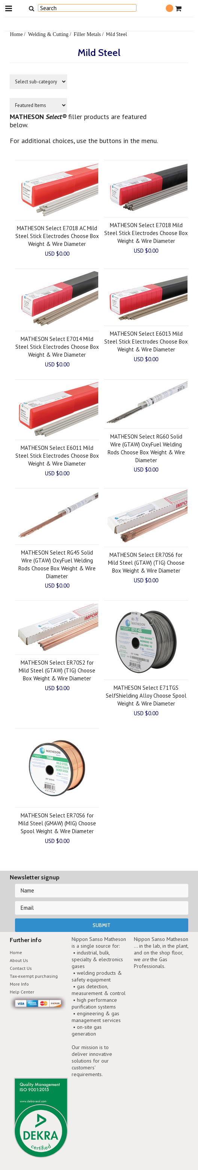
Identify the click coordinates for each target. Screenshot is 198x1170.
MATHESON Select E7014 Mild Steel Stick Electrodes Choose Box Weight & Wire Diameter (57, 346)
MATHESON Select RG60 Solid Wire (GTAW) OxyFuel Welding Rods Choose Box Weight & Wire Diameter (146, 448)
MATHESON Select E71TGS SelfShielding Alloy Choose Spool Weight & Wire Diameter (146, 695)
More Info (19, 984)
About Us (19, 960)
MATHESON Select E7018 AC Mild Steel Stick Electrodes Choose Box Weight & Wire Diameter (57, 236)
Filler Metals (87, 34)
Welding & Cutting (48, 34)
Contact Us (21, 968)
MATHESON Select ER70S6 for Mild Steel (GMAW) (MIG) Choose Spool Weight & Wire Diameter (57, 823)
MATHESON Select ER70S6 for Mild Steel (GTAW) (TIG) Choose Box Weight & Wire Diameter (146, 562)
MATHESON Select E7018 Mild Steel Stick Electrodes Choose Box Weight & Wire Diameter (146, 233)
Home (16, 34)
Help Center (22, 992)
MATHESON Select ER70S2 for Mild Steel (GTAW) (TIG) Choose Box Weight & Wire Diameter (57, 670)
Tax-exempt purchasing (34, 976)
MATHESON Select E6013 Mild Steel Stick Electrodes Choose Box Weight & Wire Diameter (146, 341)
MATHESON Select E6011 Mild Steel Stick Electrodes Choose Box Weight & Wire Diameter (57, 455)
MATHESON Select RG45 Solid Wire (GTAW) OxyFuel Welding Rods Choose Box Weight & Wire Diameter (57, 564)
